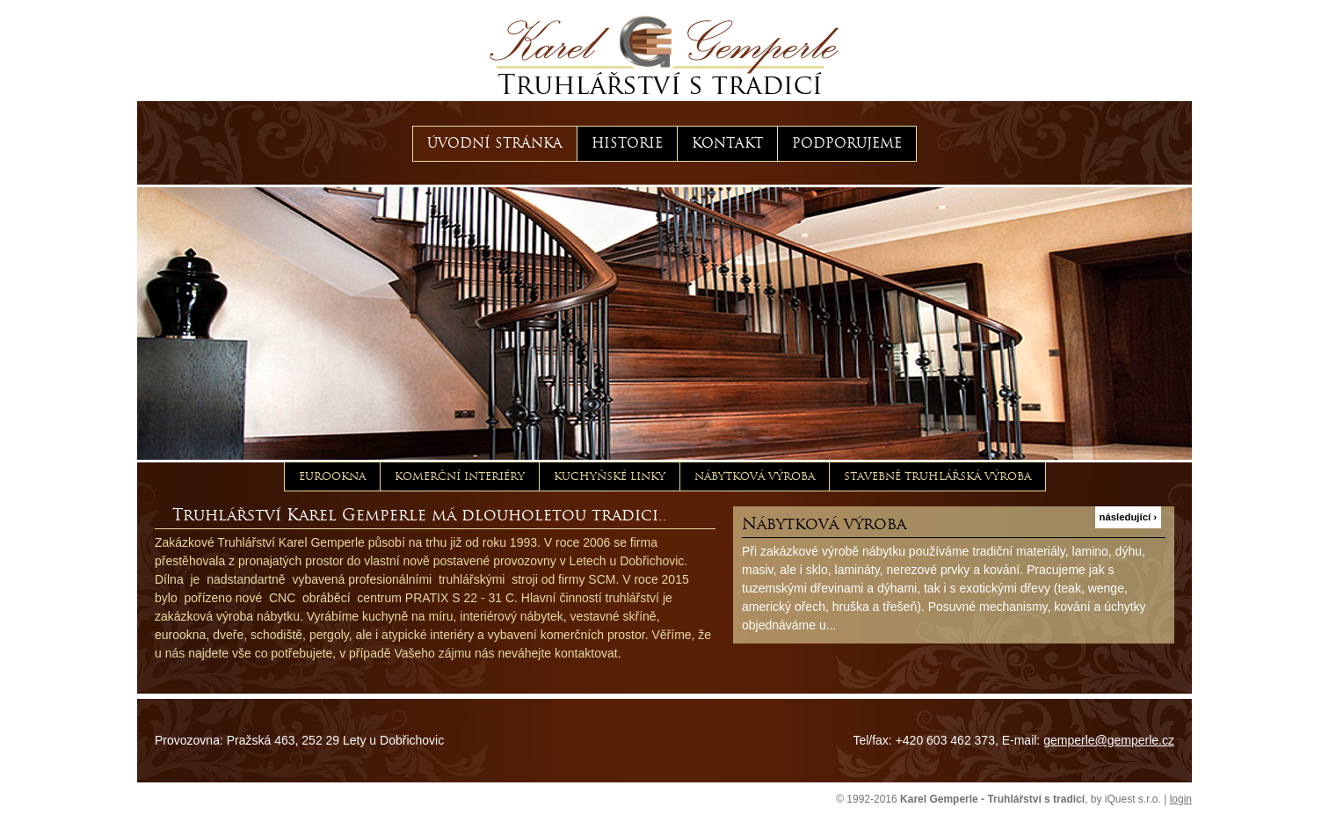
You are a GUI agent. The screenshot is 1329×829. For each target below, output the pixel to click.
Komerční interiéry (460, 476)
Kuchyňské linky (609, 476)
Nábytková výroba (754, 476)
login (1181, 799)
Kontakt (727, 143)
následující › (1128, 517)
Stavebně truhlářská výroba (937, 476)
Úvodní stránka (495, 143)
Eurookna (332, 476)
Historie (627, 143)
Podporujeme (847, 143)
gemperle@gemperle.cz (1108, 740)
